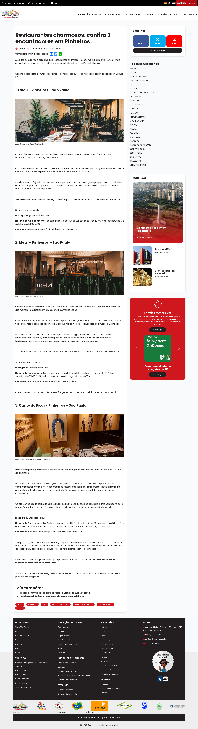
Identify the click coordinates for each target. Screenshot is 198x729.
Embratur (61, 667)
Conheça (157, 329)
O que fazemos (64, 635)
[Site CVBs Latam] (177, 706)
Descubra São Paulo (86, 14)
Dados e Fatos (21, 670)
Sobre (17, 653)
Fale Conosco (106, 661)
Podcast (104, 627)
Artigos (103, 697)
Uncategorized (138, 165)
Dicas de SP (136, 96)
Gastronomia (32, 604)
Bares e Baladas (138, 76)
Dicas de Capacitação (67, 694)
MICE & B (149, 14)
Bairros (134, 72)
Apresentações (107, 640)
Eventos (134, 108)
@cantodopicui (37, 517)
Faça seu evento (22, 674)
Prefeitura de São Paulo (67, 680)
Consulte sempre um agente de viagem (99, 717)
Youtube (55, 3)
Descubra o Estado (109, 14)
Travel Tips (135, 160)
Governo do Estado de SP (68, 671)
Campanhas (106, 631)
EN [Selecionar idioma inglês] (175, 2)
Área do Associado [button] (186, 3)
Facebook (7, 3)
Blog (132, 84)
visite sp (20, 608)
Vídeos (103, 635)
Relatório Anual (107, 644)
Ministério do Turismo (67, 662)
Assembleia (105, 653)
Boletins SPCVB (107, 648)
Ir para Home (158, 50)
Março (133, 124)
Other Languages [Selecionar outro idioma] (153, 643)
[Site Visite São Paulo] (20, 706)
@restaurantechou (39, 215)
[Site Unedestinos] (124, 706)
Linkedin (44, 3)
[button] (136, 348)
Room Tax (62, 648)
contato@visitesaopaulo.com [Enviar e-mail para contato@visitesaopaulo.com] (157, 639)
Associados (190, 14)
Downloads (20, 644)
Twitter (32, 3)
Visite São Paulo (22, 627)
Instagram (20, 3)
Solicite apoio (21, 683)
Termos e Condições (109, 674)
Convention (63, 653)
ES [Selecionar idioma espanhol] (167, 2)
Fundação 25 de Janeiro (168, 14)
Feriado (134, 112)
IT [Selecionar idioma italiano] (182, 2)
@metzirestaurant (38, 367)
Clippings (104, 692)
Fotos (17, 648)
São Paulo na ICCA (23, 687)
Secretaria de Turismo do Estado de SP (74, 675)
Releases (104, 684)
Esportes (134, 100)
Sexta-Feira (136, 152)
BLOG (125, 14)
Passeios (134, 140)
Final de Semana (138, 116)
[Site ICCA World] (159, 706)
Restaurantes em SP (105, 604)
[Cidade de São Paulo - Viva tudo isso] (41, 706)
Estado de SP (136, 104)
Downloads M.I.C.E (23, 679)
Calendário (136, 14)
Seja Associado (64, 640)
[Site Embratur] (77, 706)
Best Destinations (139, 80)
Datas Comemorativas (142, 92)
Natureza (135, 132)
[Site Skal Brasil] (144, 706)
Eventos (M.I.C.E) (22, 635)
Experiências (20, 640)
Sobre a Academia (65, 689)
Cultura (19, 604)
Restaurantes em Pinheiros (84, 604)
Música (133, 128)
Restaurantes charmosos (60, 604)
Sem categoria (137, 148)
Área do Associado (109, 665)
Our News (135, 136)
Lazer (44, 604)
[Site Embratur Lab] (99, 706)
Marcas (104, 657)
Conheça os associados (68, 644)
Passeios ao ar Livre (140, 144)
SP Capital (135, 156)
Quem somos (63, 627)
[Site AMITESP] (59, 706)
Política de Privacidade (110, 670)
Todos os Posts (138, 68)
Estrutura (61, 631)
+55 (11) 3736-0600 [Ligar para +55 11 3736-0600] (153, 635)
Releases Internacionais (110, 688)
